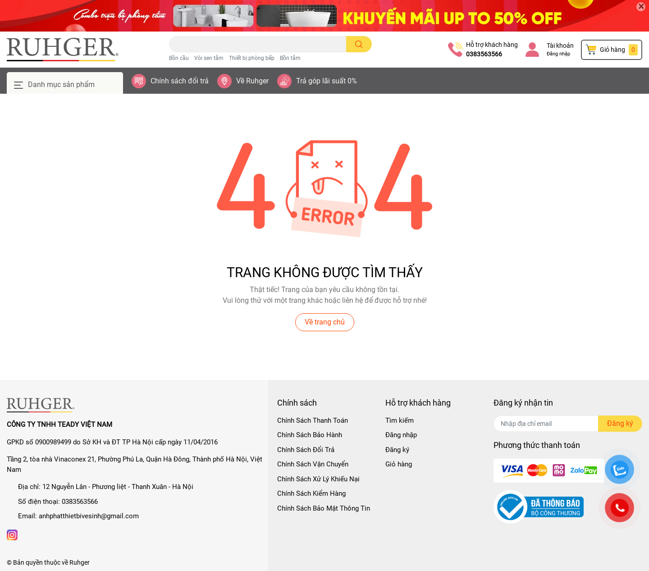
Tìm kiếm (399, 420)
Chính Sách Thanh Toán (312, 420)
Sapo (139, 562)
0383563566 (484, 54)
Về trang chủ (325, 322)
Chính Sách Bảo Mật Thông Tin (323, 508)
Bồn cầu (179, 58)
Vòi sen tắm (209, 58)
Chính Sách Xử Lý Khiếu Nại (318, 479)
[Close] (640, 6)
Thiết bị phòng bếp (251, 58)
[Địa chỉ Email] (568, 424)
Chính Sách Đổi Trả (305, 450)
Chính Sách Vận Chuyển (312, 464)
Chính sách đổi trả (180, 81)
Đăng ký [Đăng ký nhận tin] (620, 423)
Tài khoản (560, 45)
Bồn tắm (290, 58)
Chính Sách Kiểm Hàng (311, 493)
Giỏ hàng (398, 464)
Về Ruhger (252, 81)
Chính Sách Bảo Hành (309, 435)
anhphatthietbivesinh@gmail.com (89, 516)
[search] (359, 44)
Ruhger (79, 562)
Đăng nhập (558, 54)
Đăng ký (397, 450)
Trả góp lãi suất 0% (326, 81)
